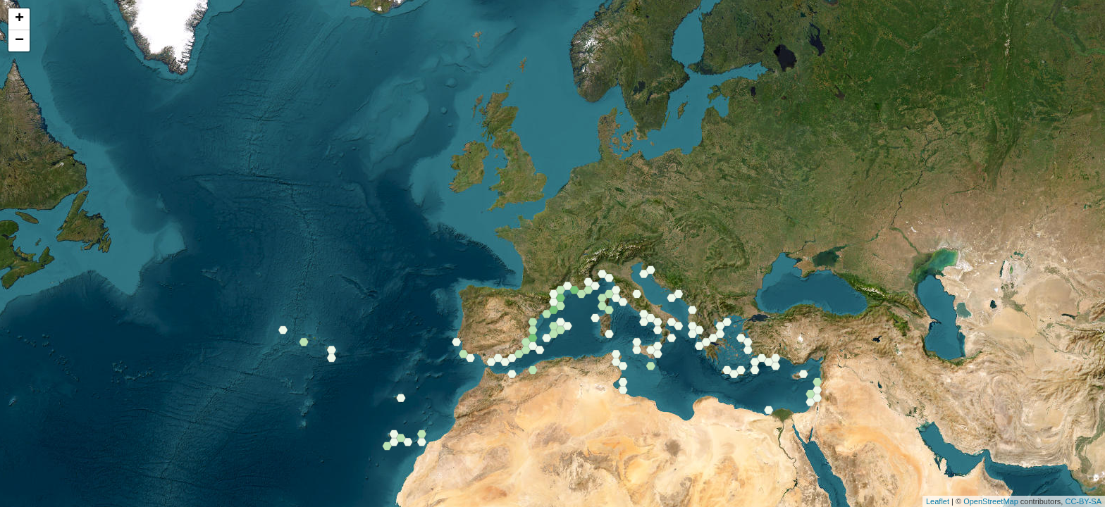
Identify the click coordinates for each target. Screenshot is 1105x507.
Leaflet (937, 501)
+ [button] (19, 19)
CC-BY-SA (1083, 501)
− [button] (19, 40)
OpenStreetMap (990, 501)
